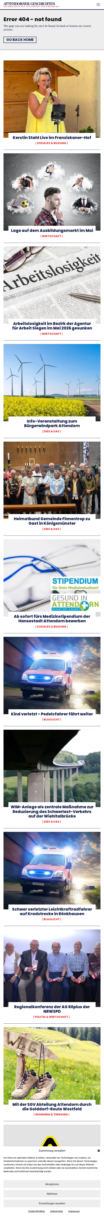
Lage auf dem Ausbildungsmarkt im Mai (52, 230)
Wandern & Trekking (51, 1114)
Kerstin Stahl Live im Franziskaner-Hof (52, 137)
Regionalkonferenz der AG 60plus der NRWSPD (52, 1009)
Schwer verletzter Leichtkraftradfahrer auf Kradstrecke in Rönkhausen (52, 912)
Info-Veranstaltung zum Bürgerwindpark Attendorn (52, 423)
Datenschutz (56, 1211)
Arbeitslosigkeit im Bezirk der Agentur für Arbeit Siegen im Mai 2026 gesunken (52, 326)
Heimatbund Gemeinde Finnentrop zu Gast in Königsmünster (52, 521)
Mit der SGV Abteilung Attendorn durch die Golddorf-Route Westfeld (52, 1107)
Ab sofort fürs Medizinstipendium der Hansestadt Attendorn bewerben (52, 619)
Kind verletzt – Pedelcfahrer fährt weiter (52, 714)
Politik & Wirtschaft (51, 1017)
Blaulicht (52, 719)
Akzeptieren (52, 1184)
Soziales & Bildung (51, 143)
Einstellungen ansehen (52, 1203)
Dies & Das (51, 431)
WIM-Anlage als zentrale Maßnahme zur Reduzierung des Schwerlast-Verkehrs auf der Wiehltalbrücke (52, 811)
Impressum (74, 1211)
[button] (98, 1150)
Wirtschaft (51, 236)
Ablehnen (52, 1193)
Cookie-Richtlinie (36, 1211)
